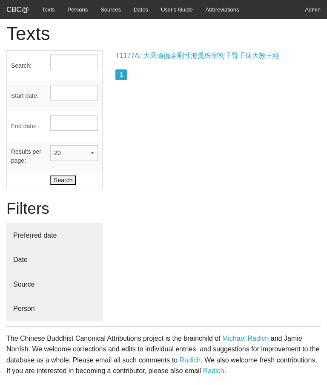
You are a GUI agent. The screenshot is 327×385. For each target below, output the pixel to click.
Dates (141, 9)
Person (24, 308)
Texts (48, 9)
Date (20, 259)
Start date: (25, 95)
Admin (313, 9)
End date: (24, 126)
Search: (21, 65)
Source (24, 284)
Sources (110, 9)
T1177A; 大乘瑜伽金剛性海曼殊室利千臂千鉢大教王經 (197, 55)
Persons (78, 9)
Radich (190, 360)
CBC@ (17, 10)
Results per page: (26, 156)
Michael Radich (245, 338)
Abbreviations (222, 9)
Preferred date (35, 235)
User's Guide (177, 9)
